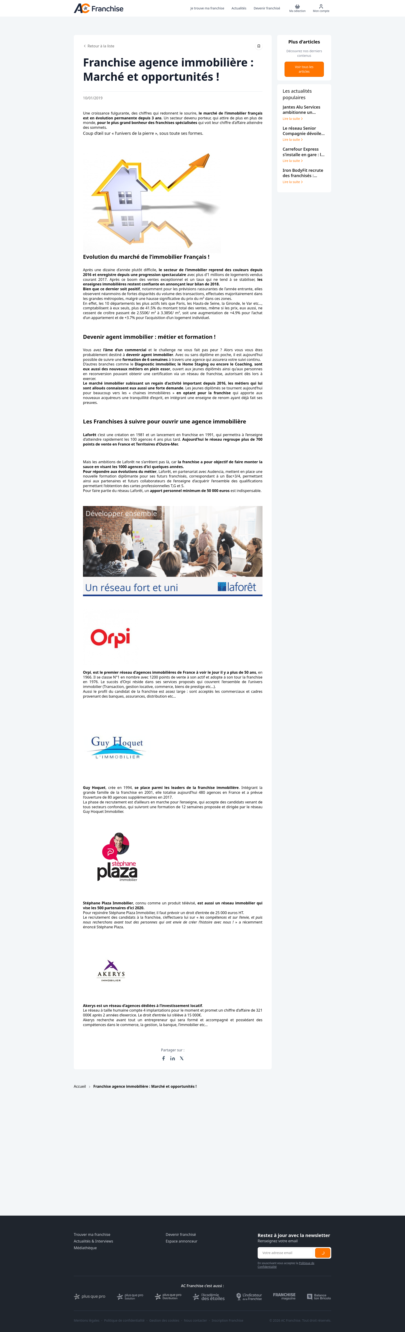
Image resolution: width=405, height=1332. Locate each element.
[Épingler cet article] (258, 46)
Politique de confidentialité (124, 1320)
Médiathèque (85, 1248)
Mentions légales (87, 1320)
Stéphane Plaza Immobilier (108, 903)
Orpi (87, 672)
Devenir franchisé (181, 1234)
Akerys (89, 1005)
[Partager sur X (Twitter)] (181, 1058)
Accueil (80, 1086)
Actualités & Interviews (93, 1241)
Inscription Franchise (227, 1320)
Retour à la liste (98, 46)
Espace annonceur (181, 1241)
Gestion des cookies (164, 1320)
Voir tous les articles (304, 69)
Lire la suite (293, 119)
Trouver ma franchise (92, 1234)
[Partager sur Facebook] (163, 1058)
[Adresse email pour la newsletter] (286, 1253)
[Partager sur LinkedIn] (172, 1058)
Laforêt (89, 434)
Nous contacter (195, 1320)
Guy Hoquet (94, 787)
